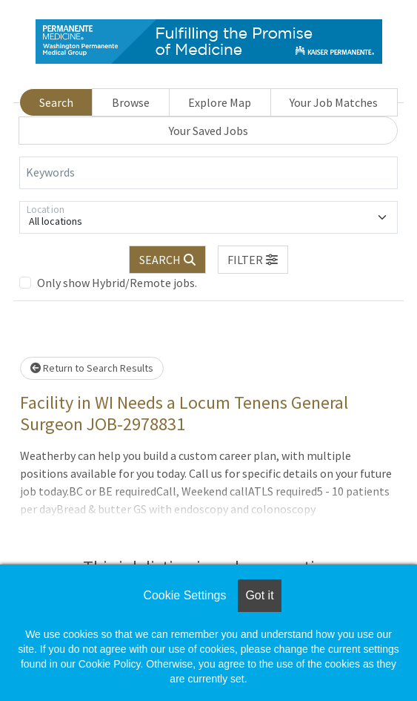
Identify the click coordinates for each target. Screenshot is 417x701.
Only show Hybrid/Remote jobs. (117, 282)
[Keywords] (208, 173)
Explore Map (219, 102)
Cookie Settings (184, 595)
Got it (259, 595)
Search (56, 102)
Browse (131, 102)
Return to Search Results (91, 368)
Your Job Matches (334, 102)
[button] (253, 260)
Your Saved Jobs (208, 130)
